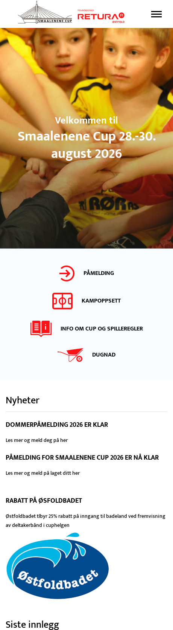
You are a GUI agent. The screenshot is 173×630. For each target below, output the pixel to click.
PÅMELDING (98, 273)
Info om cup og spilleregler (102, 329)
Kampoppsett (101, 301)
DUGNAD (103, 355)
